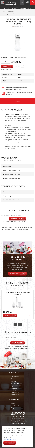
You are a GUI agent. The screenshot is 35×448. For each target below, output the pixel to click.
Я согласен (8, 443)
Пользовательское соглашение (17, 393)
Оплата (13, 381)
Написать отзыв (12, 57)
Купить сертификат (17, 274)
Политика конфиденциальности (18, 389)
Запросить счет (6, 69)
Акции (13, 403)
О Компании (15, 376)
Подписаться (17, 343)
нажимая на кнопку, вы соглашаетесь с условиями (16, 347)
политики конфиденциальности (21, 348)
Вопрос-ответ (15, 408)
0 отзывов (4, 57)
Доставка (14, 379)
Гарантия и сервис (17, 386)
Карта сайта (15, 405)
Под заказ (6, 66)
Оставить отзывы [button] (17, 219)
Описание (17, 101)
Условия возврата (16, 383)
